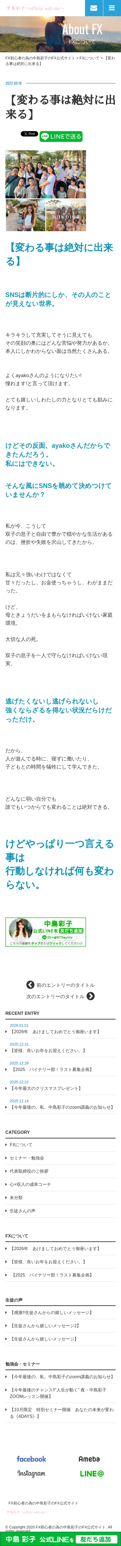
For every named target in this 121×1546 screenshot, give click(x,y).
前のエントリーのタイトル (66, 985)
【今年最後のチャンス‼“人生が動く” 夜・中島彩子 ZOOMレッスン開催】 (58, 1393)
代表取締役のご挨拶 (29, 1171)
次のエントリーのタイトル (55, 996)
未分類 (16, 1197)
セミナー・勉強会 (27, 1157)
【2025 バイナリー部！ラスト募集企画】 (52, 1069)
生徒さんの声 (22, 1210)
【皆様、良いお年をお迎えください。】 (48, 1050)
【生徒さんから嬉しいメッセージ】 (44, 1338)
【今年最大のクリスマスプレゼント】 (46, 1088)
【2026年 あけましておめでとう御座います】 (55, 1031)
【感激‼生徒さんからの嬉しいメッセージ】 (52, 1312)
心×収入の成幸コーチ (30, 1184)
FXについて (21, 1144)
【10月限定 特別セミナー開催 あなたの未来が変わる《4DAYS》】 (61, 1413)
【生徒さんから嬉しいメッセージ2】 (45, 1325)
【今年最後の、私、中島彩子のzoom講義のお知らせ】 (62, 1107)
